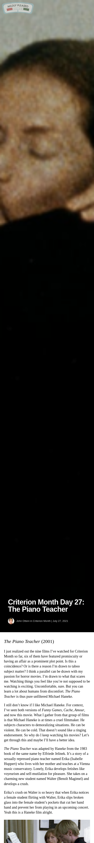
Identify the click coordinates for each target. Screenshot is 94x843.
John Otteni (23, 620)
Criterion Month (42, 620)
